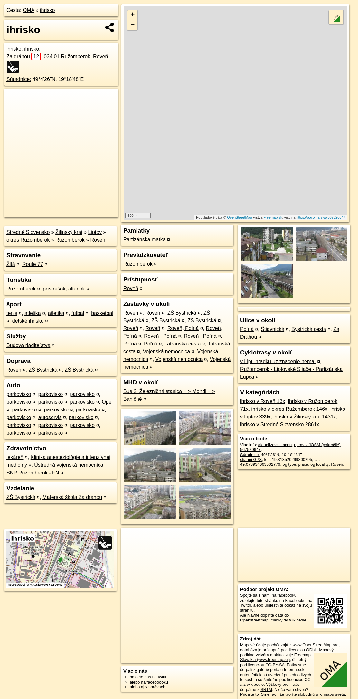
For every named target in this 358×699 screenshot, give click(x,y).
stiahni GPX (251, 459)
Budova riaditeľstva (28, 345)
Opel (107, 402)
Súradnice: (18, 79)
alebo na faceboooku (149, 682)
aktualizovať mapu (275, 444)
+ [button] (132, 15)
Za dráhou (23, 56)
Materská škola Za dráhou (72, 497)
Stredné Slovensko (28, 232)
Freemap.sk (272, 217)
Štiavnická (272, 329)
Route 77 (32, 264)
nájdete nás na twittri (148, 677)
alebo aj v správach (147, 687)
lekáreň (14, 457)
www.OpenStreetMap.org (316, 644)
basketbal (102, 313)
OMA (28, 10)
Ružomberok (70, 240)
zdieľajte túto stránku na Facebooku (273, 600)
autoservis (50, 417)
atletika (32, 313)
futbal (77, 313)
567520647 (250, 449)
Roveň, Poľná (183, 328)
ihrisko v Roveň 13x (262, 401)
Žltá (10, 264)
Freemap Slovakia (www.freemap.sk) (275, 657)
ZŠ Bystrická (43, 369)
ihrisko (47, 10)
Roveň (97, 240)
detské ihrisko (28, 321)
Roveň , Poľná (160, 336)
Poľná (130, 343)
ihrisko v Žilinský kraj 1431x (304, 416)
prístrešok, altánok (64, 288)
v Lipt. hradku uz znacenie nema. (278, 361)
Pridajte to (249, 694)
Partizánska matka (144, 239)
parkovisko (18, 394)
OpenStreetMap (239, 217)
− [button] (132, 25)
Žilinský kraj (68, 232)
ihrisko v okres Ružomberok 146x (289, 409)
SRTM (266, 689)
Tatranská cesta (183, 343)
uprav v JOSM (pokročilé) (317, 444)
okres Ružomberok (28, 240)
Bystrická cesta (308, 329)
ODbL (311, 650)
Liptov (95, 232)
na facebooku (284, 595)
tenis (11, 313)
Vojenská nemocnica (166, 351)
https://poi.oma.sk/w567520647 (320, 217)
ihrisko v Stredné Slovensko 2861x (279, 424)
